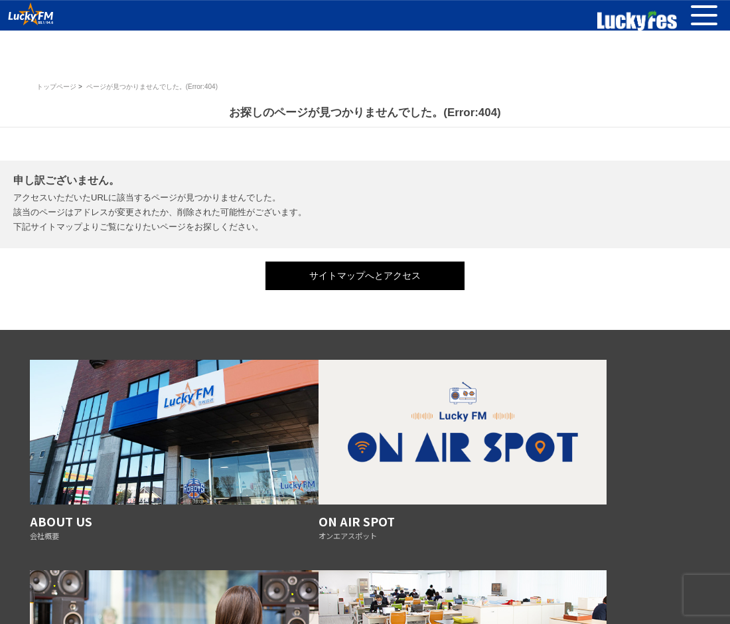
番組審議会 (225, 575)
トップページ (56, 86)
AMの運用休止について (573, 575)
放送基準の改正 (283, 575)
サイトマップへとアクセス (365, 275)
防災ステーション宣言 (360, 575)
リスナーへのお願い (444, 575)
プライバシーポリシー (155, 575)
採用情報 (506, 575)
